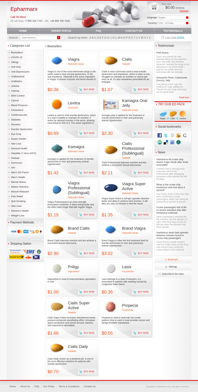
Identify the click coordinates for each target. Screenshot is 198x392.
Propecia (130, 305)
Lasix (126, 267)
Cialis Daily (78, 346)
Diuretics (16, 124)
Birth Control (18, 95)
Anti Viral (16, 66)
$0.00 (174, 7)
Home (13, 386)
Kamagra (76, 146)
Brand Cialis (79, 228)
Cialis (127, 59)
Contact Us (90, 386)
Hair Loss (16, 143)
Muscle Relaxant (20, 191)
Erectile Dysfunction (21, 129)
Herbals (15, 158)
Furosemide (128, 271)
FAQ (98, 30)
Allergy (15, 62)
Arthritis (15, 86)
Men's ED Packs (20, 172)
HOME (23, 30)
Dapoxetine (73, 271)
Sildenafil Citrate (76, 64)
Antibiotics (16, 81)
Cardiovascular (19, 114)
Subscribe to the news (173, 274)
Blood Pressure (19, 105)
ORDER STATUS (61, 30)
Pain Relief (17, 196)
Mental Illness (18, 182)
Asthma (15, 90)
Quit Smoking (18, 201)
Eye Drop (16, 134)
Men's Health (18, 177)
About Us (25, 386)
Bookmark (173, 259)
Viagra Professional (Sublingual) (79, 188)
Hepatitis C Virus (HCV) (23, 153)
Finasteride (127, 310)
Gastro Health (18, 138)
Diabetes (16, 119)
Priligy (73, 267)
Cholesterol (17, 110)
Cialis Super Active (79, 305)
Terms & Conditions (69, 386)
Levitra (74, 103)
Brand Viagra (134, 228)
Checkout (184, 11)
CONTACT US (133, 30)
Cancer (15, 100)
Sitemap (173, 266)
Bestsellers (17, 52)
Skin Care (16, 206)
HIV (13, 167)
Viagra (74, 59)
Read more (184, 97)
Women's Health (20, 210)
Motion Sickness (20, 186)
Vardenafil (73, 107)
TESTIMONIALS (172, 30)
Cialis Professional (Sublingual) (133, 148)
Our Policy (48, 386)
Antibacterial (18, 76)
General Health (19, 148)
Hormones (16, 162)
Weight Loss (17, 215)
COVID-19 (16, 57)
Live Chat (175, 37)
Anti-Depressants (20, 71)
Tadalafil (126, 64)
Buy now (89, 89)
